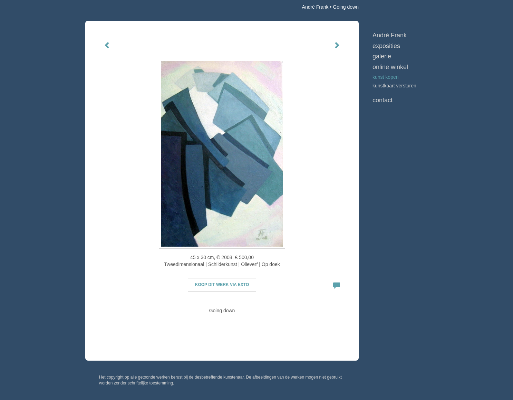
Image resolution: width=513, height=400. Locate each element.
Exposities (386, 45)
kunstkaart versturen (394, 85)
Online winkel (390, 67)
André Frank (315, 7)
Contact (382, 100)
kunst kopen (385, 77)
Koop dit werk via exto (222, 284)
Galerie (381, 56)
